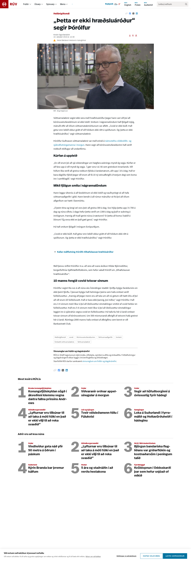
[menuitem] (30, 4)
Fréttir (26, 4)
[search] (171, 4)
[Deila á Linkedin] (137, 13)
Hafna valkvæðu (150, 556)
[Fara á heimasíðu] (11, 4)
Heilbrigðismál (61, 14)
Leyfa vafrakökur (175, 556)
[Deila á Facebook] (130, 13)
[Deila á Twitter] (133, 13)
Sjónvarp (50, 4)
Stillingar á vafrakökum (125, 556)
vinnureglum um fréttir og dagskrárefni (99, 361)
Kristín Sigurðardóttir (61, 35)
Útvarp (37, 4)
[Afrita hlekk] (126, 13)
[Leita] (186, 4)
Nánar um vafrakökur (93, 557)
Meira (62, 4)
